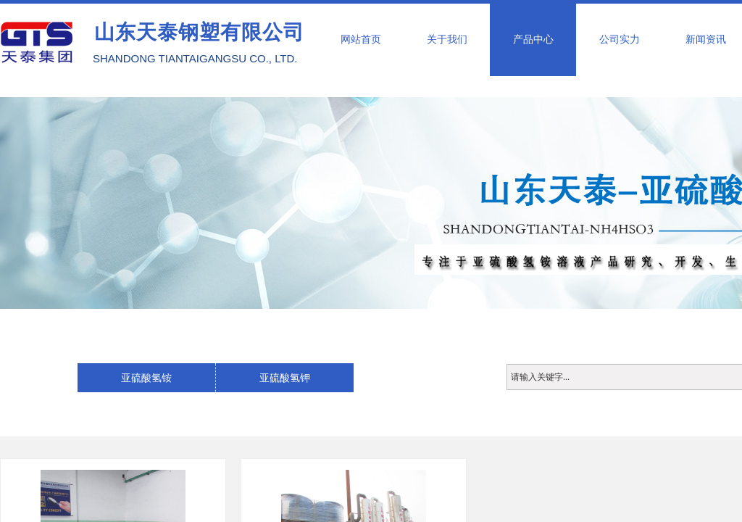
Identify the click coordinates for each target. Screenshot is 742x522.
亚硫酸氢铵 (146, 378)
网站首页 (361, 39)
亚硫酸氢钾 (284, 378)
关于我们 (447, 39)
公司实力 (619, 39)
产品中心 (533, 39)
